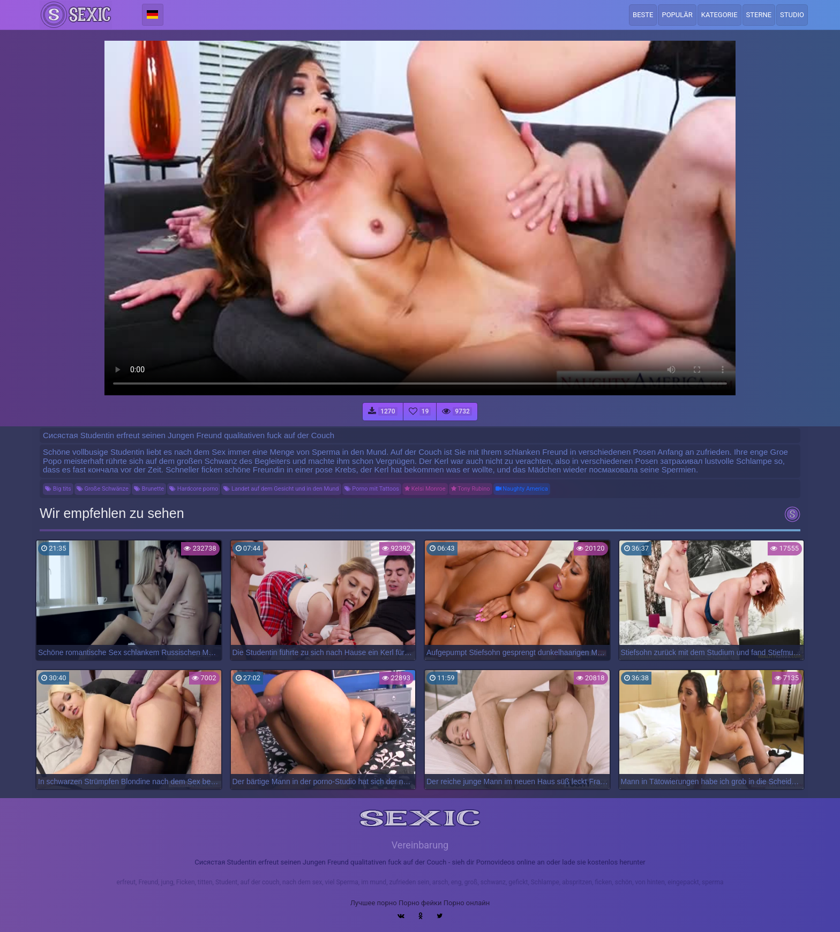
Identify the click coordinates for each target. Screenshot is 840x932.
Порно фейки (420, 903)
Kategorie (719, 15)
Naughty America (522, 488)
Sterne (759, 15)
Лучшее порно (373, 903)
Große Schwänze (103, 488)
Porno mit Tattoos (371, 488)
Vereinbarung (420, 845)
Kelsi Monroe (425, 488)
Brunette (149, 488)
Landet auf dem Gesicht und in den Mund (281, 488)
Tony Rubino (470, 488)
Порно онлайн (467, 903)
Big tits (58, 488)
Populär (677, 15)
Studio (792, 15)
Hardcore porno (193, 488)
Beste (643, 15)
